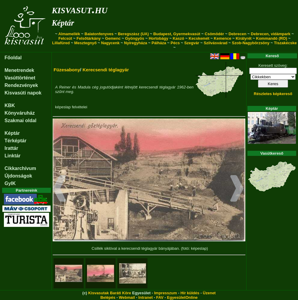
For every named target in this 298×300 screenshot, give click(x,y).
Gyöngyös (134, 38)
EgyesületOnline (182, 297)
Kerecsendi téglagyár (105, 69)
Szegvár (191, 43)
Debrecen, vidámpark (270, 34)
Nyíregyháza (135, 43)
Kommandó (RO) (271, 38)
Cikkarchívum (20, 168)
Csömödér (214, 34)
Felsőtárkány (88, 38)
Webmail (127, 297)
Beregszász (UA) (133, 34)
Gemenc (112, 38)
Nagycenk (110, 43)
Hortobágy (158, 38)
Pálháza (159, 43)
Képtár (63, 22)
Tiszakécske (285, 43)
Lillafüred (61, 43)
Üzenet (209, 293)
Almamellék (69, 34)
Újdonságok (18, 175)
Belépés (107, 297)
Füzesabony (67, 69)
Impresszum (165, 293)
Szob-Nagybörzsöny (250, 43)
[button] (59, 189)
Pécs (175, 43)
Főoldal (13, 57)
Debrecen (237, 34)
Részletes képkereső (273, 93)
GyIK (10, 183)
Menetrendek (19, 70)
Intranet (145, 297)
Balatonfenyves (99, 34)
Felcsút (65, 38)
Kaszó (178, 38)
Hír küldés (189, 293)
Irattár (11, 148)
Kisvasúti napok (23, 92)
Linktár (12, 155)
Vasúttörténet (20, 77)
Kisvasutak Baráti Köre (109, 293)
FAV (159, 297)
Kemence (222, 38)
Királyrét (244, 38)
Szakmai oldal (20, 120)
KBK (10, 105)
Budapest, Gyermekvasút (176, 34)
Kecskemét (199, 38)
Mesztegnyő (85, 43)
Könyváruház (20, 113)
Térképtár (15, 140)
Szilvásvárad (216, 43)
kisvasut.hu (79, 9)
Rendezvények (21, 85)
